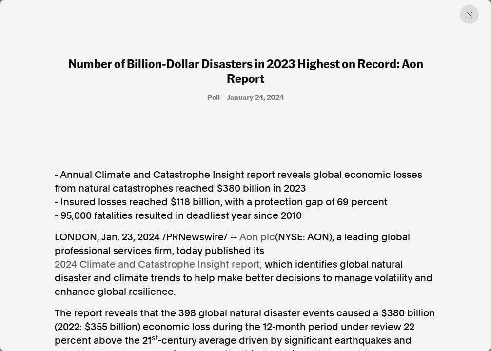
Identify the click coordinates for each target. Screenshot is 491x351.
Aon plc (257, 237)
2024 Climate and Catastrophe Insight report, (158, 264)
